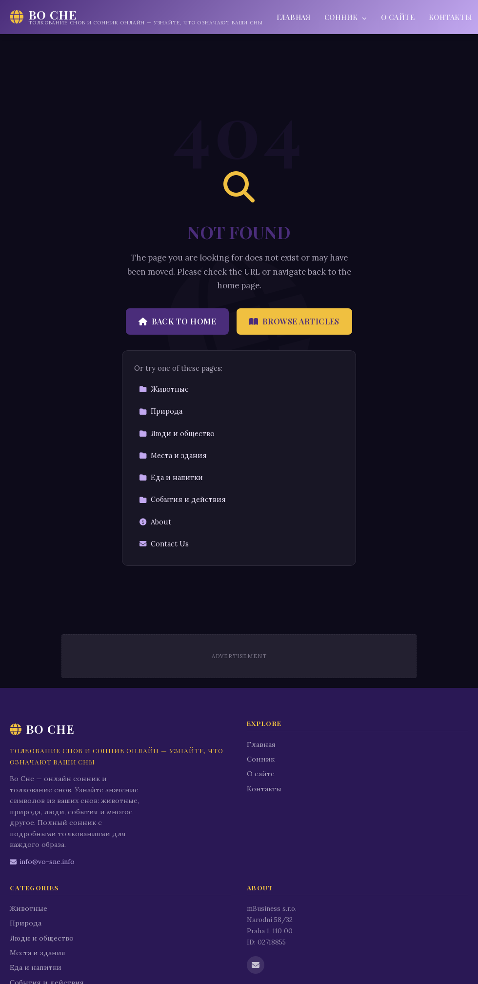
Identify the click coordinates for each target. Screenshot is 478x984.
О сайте (398, 17)
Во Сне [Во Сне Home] (42, 729)
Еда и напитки (171, 477)
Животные (164, 389)
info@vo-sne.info (42, 861)
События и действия (182, 499)
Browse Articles (294, 321)
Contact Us (164, 544)
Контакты (264, 788)
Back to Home (177, 321)
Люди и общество (177, 433)
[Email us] (255, 965)
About (155, 522)
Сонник (345, 17)
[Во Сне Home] (136, 17)
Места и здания (173, 455)
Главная (294, 17)
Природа (160, 411)
